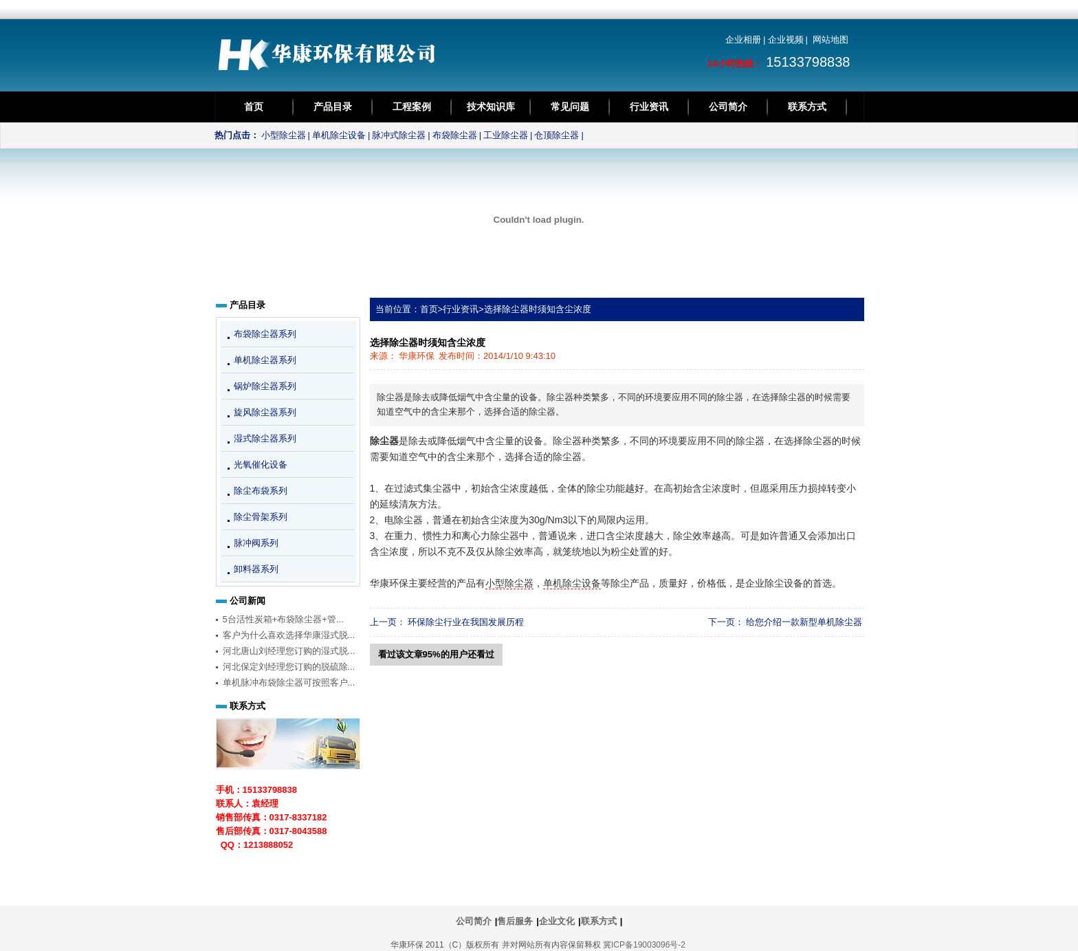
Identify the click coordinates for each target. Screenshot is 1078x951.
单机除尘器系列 (265, 360)
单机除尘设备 (339, 135)
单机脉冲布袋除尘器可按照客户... (289, 682)
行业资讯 (649, 106)
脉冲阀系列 (256, 543)
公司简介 (728, 106)
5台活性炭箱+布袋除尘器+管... (283, 619)
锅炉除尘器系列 (265, 386)
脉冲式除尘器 (399, 135)
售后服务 (515, 921)
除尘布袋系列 (260, 490)
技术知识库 (491, 106)
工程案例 (412, 106)
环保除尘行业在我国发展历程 (466, 622)
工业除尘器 (505, 135)
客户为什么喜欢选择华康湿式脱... (289, 635)
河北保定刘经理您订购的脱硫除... (289, 667)
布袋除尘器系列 (265, 334)
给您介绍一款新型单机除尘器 (804, 622)
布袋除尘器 (454, 135)
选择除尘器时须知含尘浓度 (537, 309)
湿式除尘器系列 (265, 438)
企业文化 (557, 921)
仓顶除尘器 (556, 135)
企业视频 (786, 39)
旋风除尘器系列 (265, 412)
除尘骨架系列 (260, 517)
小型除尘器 (283, 135)
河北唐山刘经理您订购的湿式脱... (289, 651)
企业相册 (743, 39)
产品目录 (333, 106)
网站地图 (830, 39)
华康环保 (416, 356)
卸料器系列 (256, 569)
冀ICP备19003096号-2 (644, 945)
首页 (253, 106)
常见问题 (570, 106)
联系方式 (807, 106)
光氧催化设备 (260, 464)
